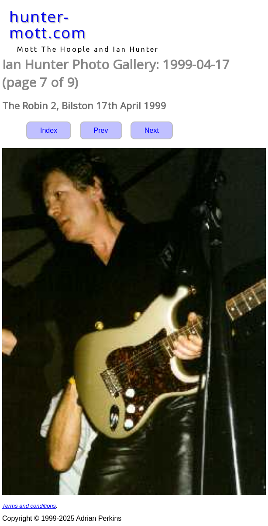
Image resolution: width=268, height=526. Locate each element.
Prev (101, 130)
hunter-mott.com (47, 24)
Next (151, 130)
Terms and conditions (29, 505)
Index (48, 130)
